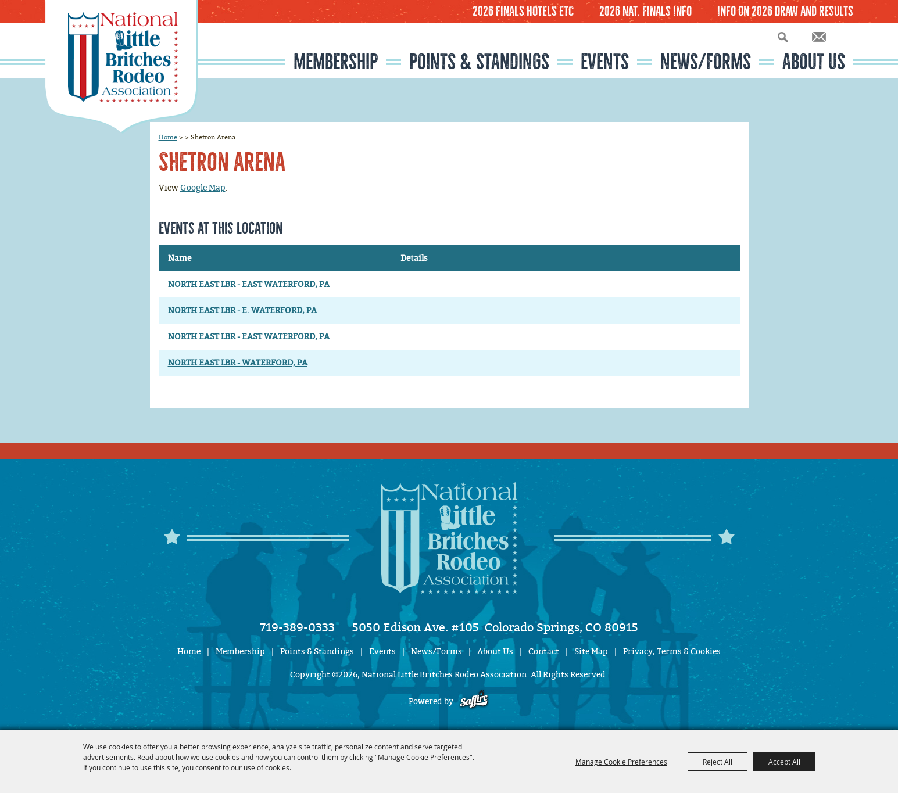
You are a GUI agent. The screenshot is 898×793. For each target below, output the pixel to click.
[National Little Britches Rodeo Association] (121, 67)
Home (168, 137)
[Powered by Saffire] (474, 701)
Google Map (203, 188)
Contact (543, 651)
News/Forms (705, 61)
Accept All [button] (784, 761)
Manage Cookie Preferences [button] (621, 761)
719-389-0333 (297, 627)
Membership (336, 61)
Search (782, 36)
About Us (813, 61)
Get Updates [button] (818, 36)
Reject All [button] (717, 761)
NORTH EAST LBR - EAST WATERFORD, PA (249, 284)
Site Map (591, 651)
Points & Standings (479, 61)
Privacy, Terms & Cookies (672, 651)
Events (605, 61)
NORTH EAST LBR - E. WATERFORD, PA (242, 310)
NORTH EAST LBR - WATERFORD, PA (237, 363)
